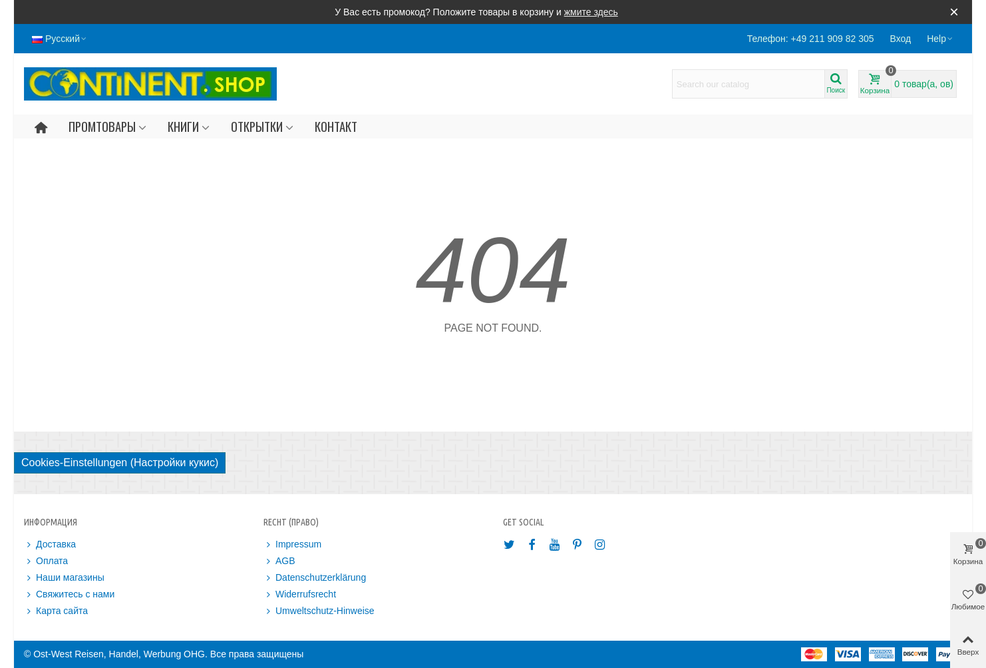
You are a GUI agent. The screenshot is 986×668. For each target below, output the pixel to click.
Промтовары (102, 126)
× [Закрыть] (954, 12)
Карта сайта (56, 611)
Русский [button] (60, 38)
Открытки (257, 126)
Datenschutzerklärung (314, 578)
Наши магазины (64, 578)
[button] (940, 38)
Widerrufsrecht (299, 594)
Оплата (46, 561)
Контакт (336, 126)
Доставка (50, 544)
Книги (183, 126)
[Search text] (748, 84)
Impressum (292, 544)
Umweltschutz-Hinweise (319, 611)
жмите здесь (591, 12)
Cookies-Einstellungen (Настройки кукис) (119, 462)
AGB (279, 561)
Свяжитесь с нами (69, 594)
